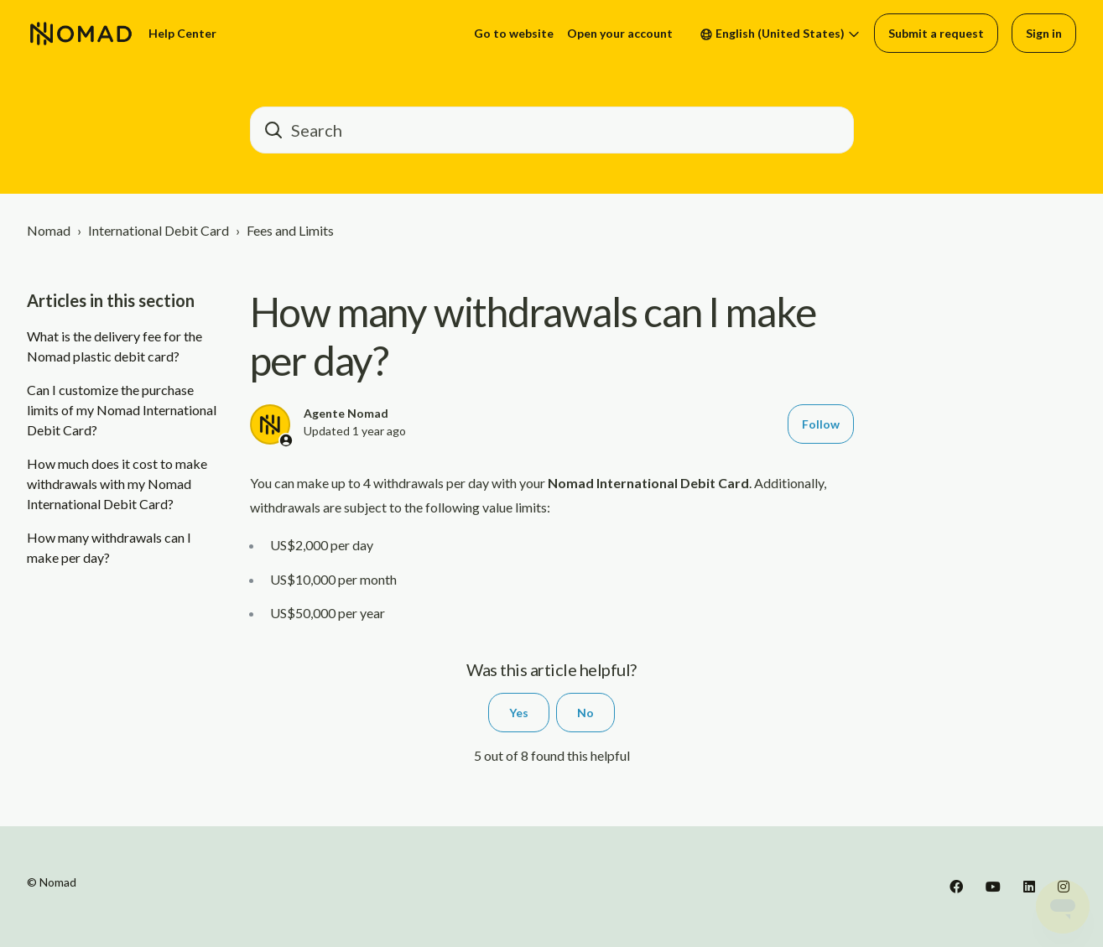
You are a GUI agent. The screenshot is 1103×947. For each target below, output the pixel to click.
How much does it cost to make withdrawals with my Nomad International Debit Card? (117, 483)
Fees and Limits (290, 230)
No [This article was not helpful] (585, 712)
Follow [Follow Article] (821, 424)
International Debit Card (158, 230)
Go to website (514, 33)
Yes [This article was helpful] (518, 712)
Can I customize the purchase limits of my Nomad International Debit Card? (121, 410)
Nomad (48, 230)
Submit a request (936, 33)
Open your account (620, 33)
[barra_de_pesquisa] (552, 130)
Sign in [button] (1044, 33)
